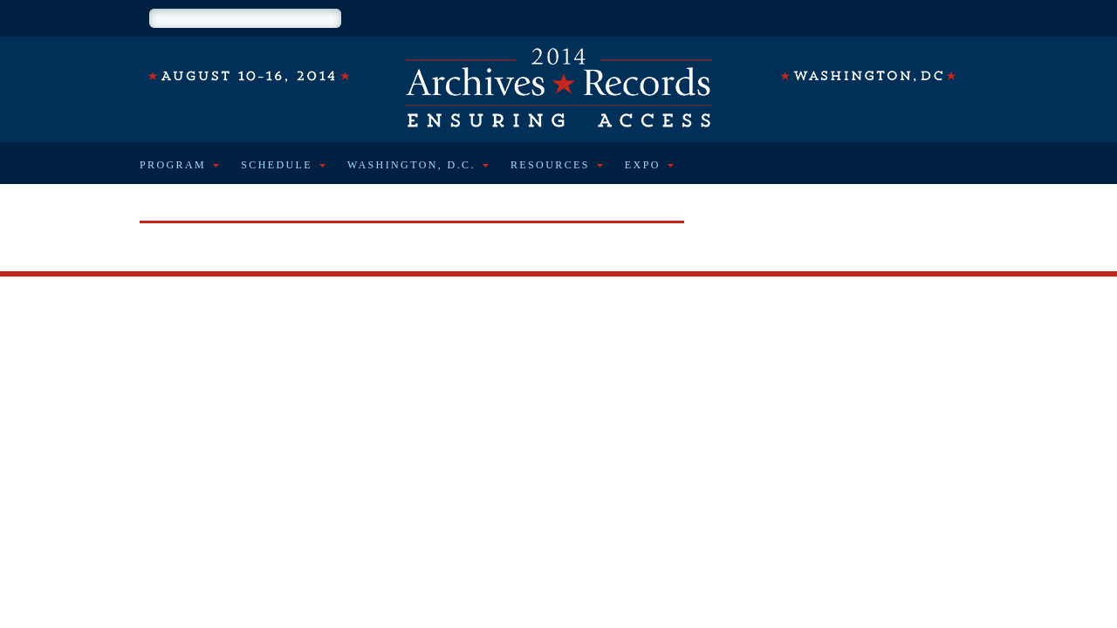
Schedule (276, 165)
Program (173, 165)
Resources (550, 165)
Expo (643, 165)
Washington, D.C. (411, 165)
